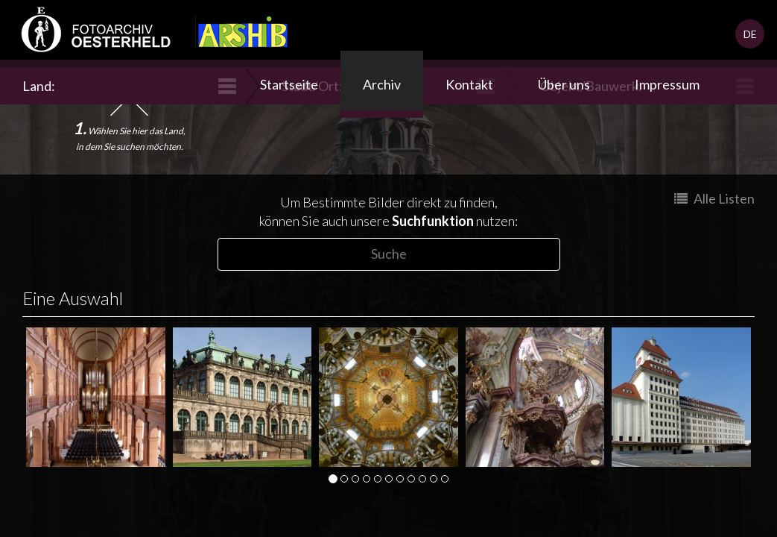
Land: (40, 86)
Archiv (382, 84)
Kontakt (469, 84)
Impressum (667, 84)
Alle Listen (714, 198)
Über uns (564, 84)
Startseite (289, 84)
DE (750, 34)
